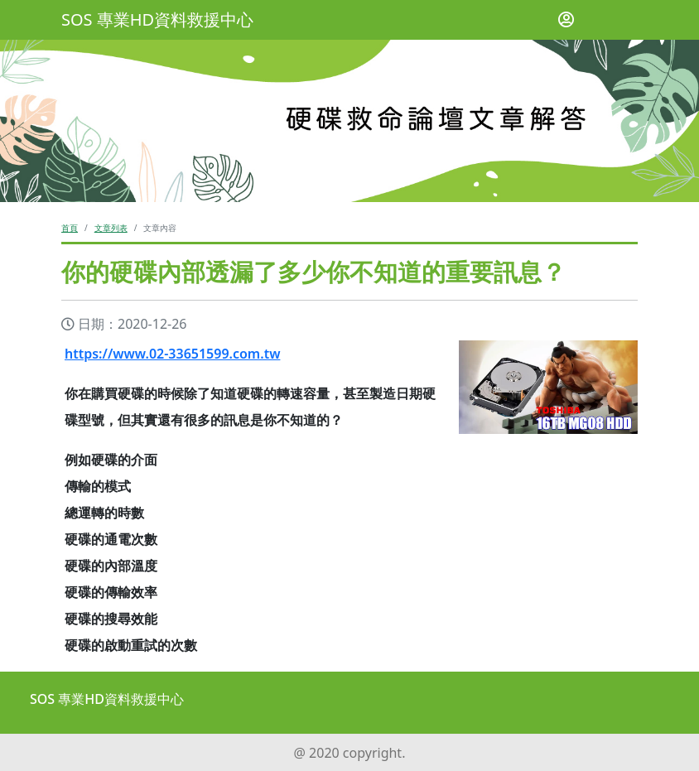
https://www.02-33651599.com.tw (172, 354)
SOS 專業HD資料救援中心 (157, 19)
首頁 (69, 228)
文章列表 (111, 228)
